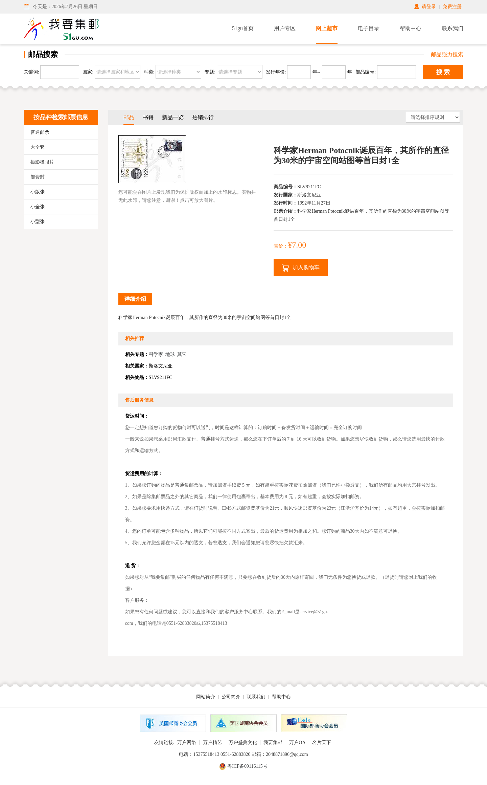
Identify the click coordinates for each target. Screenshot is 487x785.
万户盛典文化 (243, 742)
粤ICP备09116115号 (247, 766)
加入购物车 (301, 268)
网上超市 (327, 28)
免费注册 (452, 6)
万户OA (297, 742)
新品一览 (173, 117)
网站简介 (205, 696)
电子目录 (368, 28)
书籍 (148, 117)
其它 (182, 354)
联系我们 (452, 28)
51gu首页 (243, 28)
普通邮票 (39, 132)
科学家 (156, 354)
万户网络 (186, 742)
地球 (170, 354)
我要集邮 (272, 742)
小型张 (37, 221)
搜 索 (443, 72)
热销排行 (203, 117)
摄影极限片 (42, 162)
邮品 (128, 117)
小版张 (37, 191)
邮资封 (37, 176)
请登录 (429, 6)
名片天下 (321, 742)
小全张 (37, 206)
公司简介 (231, 696)
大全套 (37, 147)
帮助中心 (410, 28)
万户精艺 (212, 742)
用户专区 (285, 28)
